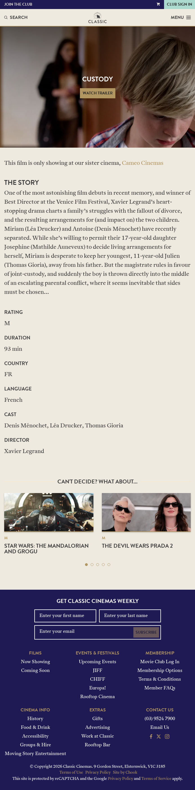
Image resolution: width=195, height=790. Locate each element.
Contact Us (160, 710)
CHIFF (97, 679)
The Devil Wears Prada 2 (137, 546)
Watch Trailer (98, 93)
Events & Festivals (97, 653)
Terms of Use (71, 773)
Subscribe (146, 632)
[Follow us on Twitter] (158, 737)
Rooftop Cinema (97, 697)
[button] (86, 564)
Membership (159, 653)
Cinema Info (35, 710)
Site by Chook (125, 773)
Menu (181, 17)
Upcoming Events (97, 662)
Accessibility (35, 736)
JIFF (97, 671)
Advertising (97, 727)
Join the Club (18, 4)
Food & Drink (35, 727)
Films (35, 653)
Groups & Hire (35, 745)
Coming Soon (35, 671)
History (35, 719)
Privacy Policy (98, 773)
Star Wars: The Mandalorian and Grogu (46, 549)
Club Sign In (179, 4)
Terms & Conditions (159, 679)
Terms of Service (156, 779)
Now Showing (35, 662)
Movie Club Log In (160, 662)
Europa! (97, 688)
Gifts (97, 719)
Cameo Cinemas (142, 163)
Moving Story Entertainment (35, 754)
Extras (97, 710)
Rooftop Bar (97, 745)
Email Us (159, 727)
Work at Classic (97, 736)
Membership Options (159, 671)
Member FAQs (159, 688)
